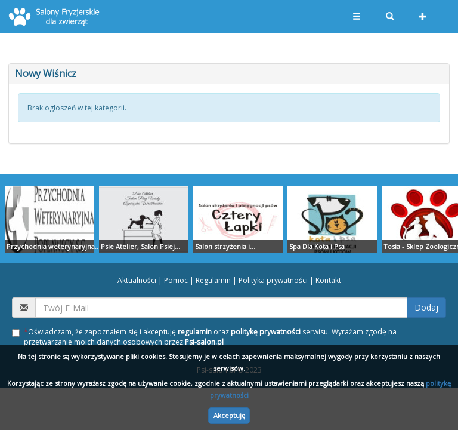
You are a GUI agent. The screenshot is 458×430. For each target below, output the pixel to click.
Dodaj (426, 307)
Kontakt (328, 280)
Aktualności (136, 280)
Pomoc (176, 280)
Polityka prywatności (273, 280)
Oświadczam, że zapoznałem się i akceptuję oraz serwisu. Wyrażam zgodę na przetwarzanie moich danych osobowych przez (204, 337)
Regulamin (213, 280)
